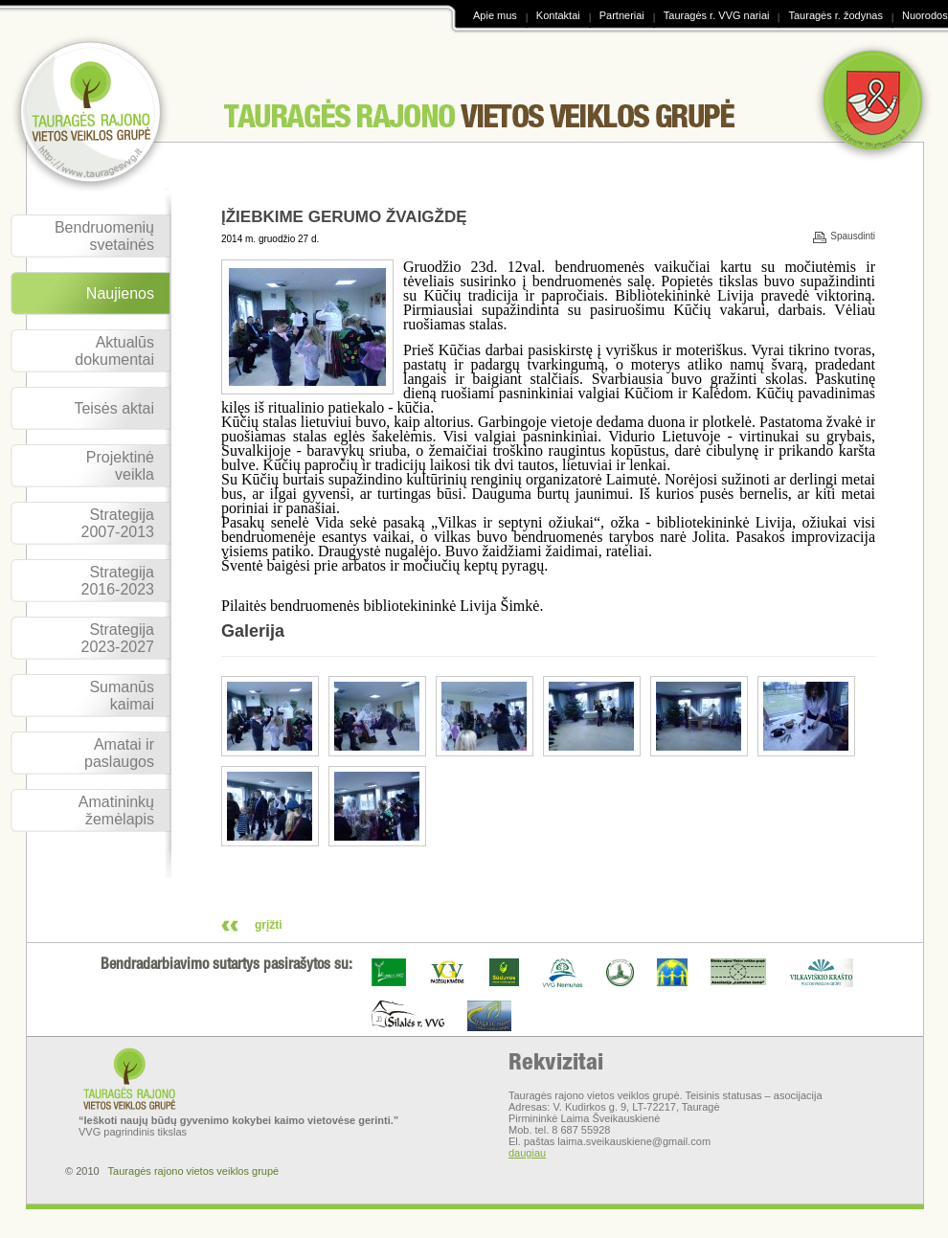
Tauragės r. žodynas (835, 15)
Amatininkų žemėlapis (116, 810)
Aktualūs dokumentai (114, 351)
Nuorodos (925, 15)
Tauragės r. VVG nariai (717, 15)
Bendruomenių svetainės (104, 236)
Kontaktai (558, 15)
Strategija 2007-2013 (117, 523)
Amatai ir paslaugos (119, 753)
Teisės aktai (114, 408)
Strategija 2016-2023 (117, 580)
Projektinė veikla (120, 466)
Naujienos (120, 293)
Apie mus (495, 15)
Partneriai (621, 15)
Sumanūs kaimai (121, 695)
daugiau (527, 1153)
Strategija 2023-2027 (117, 638)
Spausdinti (852, 236)
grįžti (268, 925)
